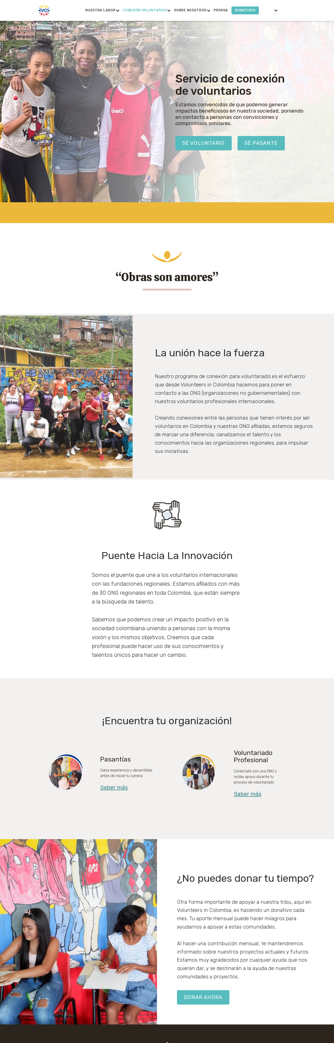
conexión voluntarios (145, 10)
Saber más (114, 787)
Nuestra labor (100, 10)
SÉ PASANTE (261, 143)
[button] (100, 10)
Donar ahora (203, 997)
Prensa (221, 10)
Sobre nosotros (190, 10)
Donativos (245, 10)
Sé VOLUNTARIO (203, 143)
